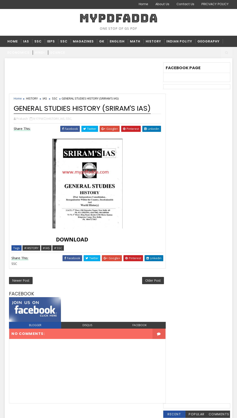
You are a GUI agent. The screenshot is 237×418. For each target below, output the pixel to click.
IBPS (51, 41)
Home (143, 4)
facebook (135, 294)
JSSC (213, 168)
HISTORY (153, 41)
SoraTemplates (33, 411)
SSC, (69, 87)
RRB (185, 191)
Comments (218, 105)
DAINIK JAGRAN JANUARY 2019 (192, 139)
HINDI (40, 52)
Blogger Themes (81, 411)
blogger (34, 294)
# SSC (58, 217)
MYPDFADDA (118, 18)
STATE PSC (176, 198)
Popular (197, 105)
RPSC (172, 191)
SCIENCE (57, 52)
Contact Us (185, 4)
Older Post (148, 250)
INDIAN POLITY (179, 41)
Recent (174, 105)
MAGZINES (176, 176)
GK (101, 41)
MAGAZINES (83, 41)
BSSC (186, 131)
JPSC (199, 168)
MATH (135, 41)
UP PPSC (174, 213)
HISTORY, (53, 87)
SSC (38, 41)
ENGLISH (117, 41)
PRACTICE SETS (180, 183)
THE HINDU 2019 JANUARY (188, 206)
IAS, (62, 87)
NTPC (194, 176)
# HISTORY (32, 217)
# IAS (46, 217)
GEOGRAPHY (208, 41)
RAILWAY (205, 183)
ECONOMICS (18, 52)
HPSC (191, 161)
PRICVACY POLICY (215, 4)
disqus (85, 294)
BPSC (172, 131)
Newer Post (21, 250)
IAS (26, 41)
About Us (162, 4)
